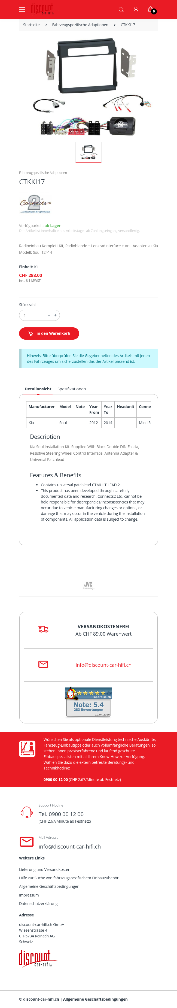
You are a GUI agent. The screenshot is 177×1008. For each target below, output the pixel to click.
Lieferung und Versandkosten (44, 869)
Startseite (31, 24)
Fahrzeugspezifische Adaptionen (80, 24)
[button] (121, 9)
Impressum (29, 895)
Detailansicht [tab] (38, 388)
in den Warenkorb (49, 333)
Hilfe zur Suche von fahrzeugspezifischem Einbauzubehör (68, 877)
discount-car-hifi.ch (41, 999)
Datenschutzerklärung (38, 903)
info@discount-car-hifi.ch (104, 665)
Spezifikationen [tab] (71, 388)
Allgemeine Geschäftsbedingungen (49, 886)
